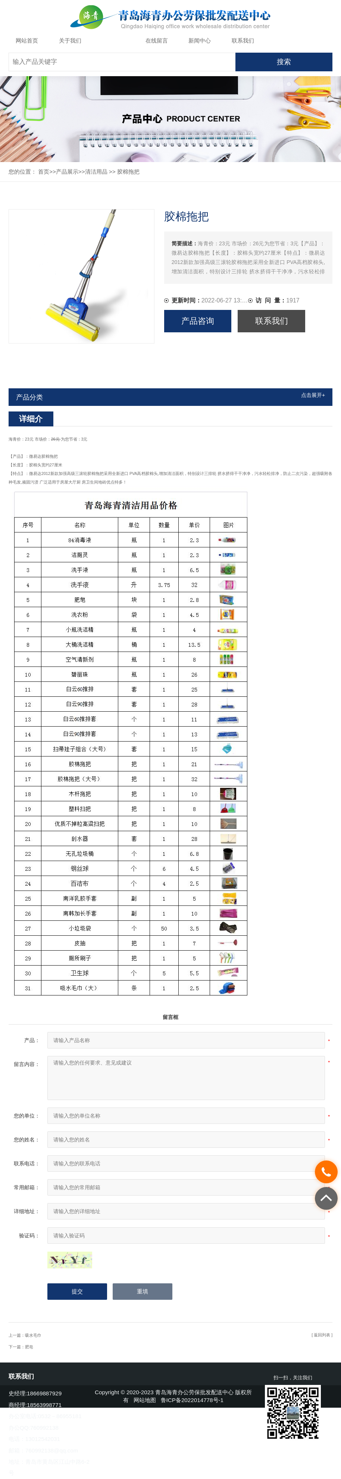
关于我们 (70, 40)
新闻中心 (199, 40)
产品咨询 (197, 321)
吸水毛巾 (33, 1335)
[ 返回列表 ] (322, 1335)
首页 (43, 171)
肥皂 (29, 1347)
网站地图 (145, 1400)
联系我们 (243, 40)
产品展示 (113, 40)
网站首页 (27, 40)
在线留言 (157, 40)
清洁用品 (96, 171)
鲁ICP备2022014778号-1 (192, 1400)
